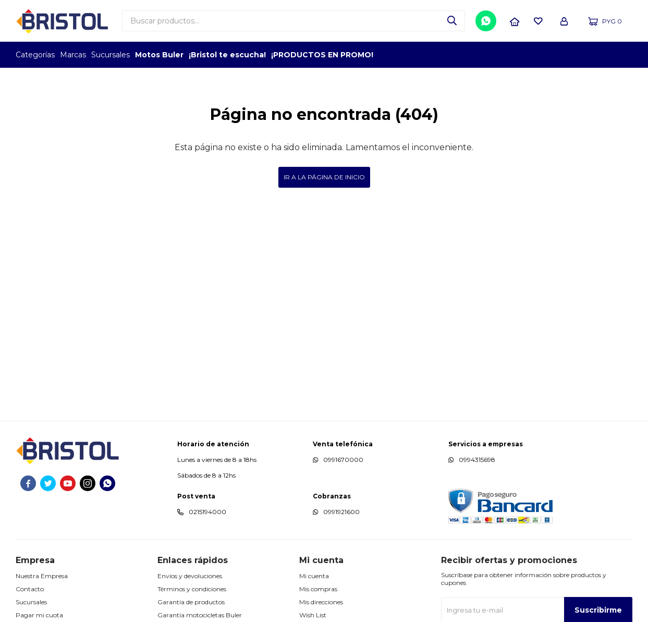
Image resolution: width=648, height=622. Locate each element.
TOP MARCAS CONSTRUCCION (571, 55)
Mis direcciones (321, 602)
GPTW (624, 55)
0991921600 (341, 512)
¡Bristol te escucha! (227, 54)
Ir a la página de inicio (324, 177)
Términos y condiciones (191, 589)
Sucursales (110, 54)
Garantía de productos (191, 602)
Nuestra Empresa (42, 576)
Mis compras (318, 589)
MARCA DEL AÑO (600, 55)
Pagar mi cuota (39, 615)
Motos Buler (159, 54)
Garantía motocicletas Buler (199, 615)
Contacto (30, 589)
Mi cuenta (314, 576)
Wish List (312, 615)
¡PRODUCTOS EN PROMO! (322, 54)
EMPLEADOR (542, 55)
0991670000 (343, 460)
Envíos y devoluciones (189, 576)
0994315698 (477, 460)
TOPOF (513, 55)
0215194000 (207, 512)
